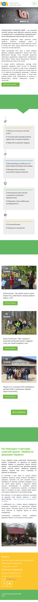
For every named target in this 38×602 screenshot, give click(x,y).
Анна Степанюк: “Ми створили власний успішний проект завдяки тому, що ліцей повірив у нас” (18, 341)
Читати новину (10, 303)
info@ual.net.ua (11, 579)
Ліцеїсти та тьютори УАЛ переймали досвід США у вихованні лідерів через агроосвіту (18, 389)
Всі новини (19, 412)
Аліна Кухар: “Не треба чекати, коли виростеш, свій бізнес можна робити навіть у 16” (19, 295)
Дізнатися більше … (10, 84)
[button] (3, 15)
